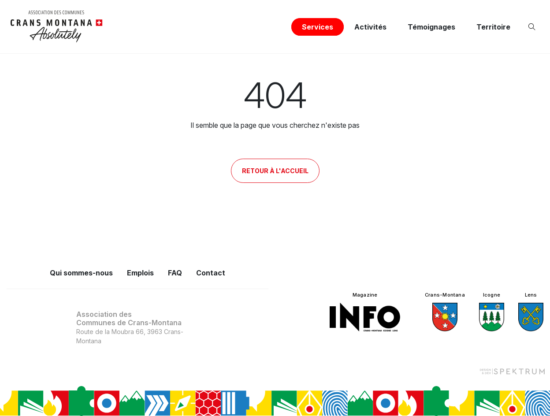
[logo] (57, 27)
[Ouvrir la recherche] (533, 27)
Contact (210, 272)
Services (317, 26)
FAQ (175, 272)
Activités (370, 26)
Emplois (140, 272)
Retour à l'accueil (275, 171)
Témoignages (431, 26)
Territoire (493, 26)
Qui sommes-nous (81, 272)
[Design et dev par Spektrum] (512, 371)
